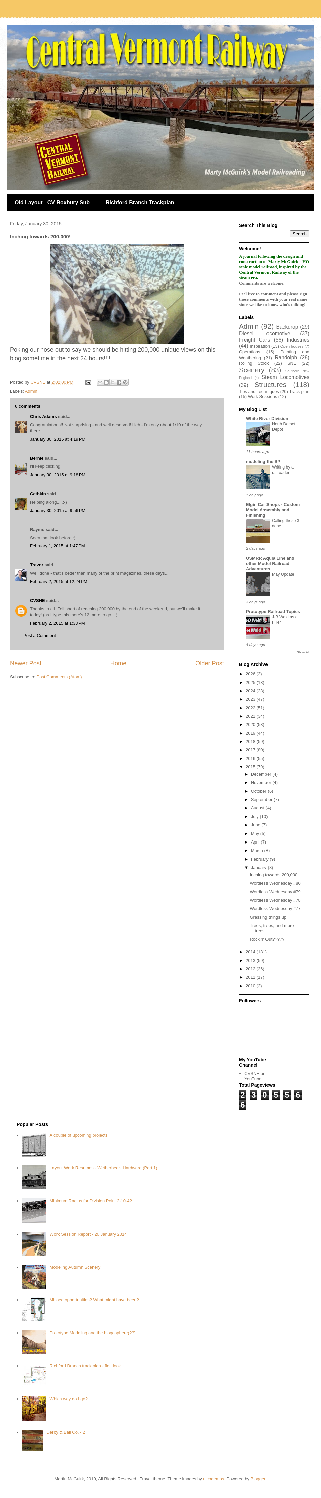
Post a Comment (39, 635)
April (256, 842)
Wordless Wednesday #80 (275, 883)
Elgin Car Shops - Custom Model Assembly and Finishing (273, 510)
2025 (251, 682)
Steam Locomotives (285, 377)
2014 (251, 951)
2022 (251, 707)
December (262, 774)
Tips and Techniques (259, 391)
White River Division (267, 418)
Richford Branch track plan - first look (85, 1365)
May (255, 833)
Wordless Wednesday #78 (275, 900)
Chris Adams (43, 416)
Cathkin (38, 493)
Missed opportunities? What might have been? (94, 1299)
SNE (291, 363)
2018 (251, 741)
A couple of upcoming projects (78, 1135)
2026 (251, 673)
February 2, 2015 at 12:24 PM (58, 581)
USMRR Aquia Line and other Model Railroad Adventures (270, 563)
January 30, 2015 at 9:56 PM (57, 510)
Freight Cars (254, 340)
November (262, 782)
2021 (251, 716)
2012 (251, 968)
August (258, 807)
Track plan (299, 391)
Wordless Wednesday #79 (275, 891)
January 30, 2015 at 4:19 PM (57, 439)
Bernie (36, 458)
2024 (251, 690)
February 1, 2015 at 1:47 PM (57, 545)
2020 (251, 724)
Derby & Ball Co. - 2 (65, 1432)
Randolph (286, 357)
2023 (251, 699)
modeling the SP (263, 461)
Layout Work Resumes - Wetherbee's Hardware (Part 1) (103, 1167)
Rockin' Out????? (267, 939)
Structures (270, 384)
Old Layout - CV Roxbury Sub (52, 202)
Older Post (209, 663)
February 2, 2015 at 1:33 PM (57, 623)
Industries (298, 340)
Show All (303, 652)
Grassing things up (268, 917)
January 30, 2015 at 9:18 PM (57, 474)
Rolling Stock (254, 363)
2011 (251, 977)
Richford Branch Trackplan (140, 202)
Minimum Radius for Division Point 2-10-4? (90, 1200)
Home (118, 663)
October (259, 791)
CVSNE (37, 600)
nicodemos (213, 1478)
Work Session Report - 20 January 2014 (88, 1234)
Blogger (258, 1478)
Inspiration (260, 346)
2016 (251, 758)
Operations (249, 351)
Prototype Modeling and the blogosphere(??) (92, 1332)
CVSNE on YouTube (254, 1076)
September (262, 799)
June (256, 824)
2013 (251, 960)
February (260, 859)
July (255, 816)
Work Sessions (262, 396)
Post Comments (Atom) (59, 676)
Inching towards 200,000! (274, 874)
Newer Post (25, 663)
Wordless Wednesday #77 (275, 908)
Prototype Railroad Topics (273, 611)
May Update (283, 574)
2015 (251, 766)
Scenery (251, 370)
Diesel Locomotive (264, 333)
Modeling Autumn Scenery (74, 1267)
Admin (31, 391)
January (259, 867)
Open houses (292, 346)
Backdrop (287, 327)
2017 (251, 749)
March (257, 850)
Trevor (36, 564)
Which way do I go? (68, 1398)
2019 (251, 733)
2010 (251, 985)
